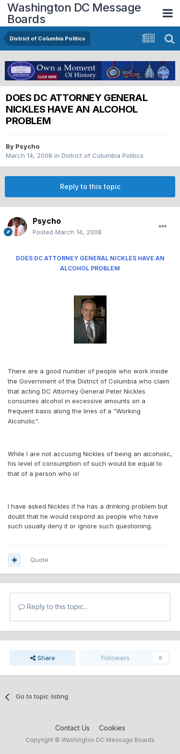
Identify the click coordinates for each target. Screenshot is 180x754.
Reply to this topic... (53, 606)
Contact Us (72, 728)
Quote (39, 559)
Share (42, 658)
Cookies (112, 728)
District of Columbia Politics (102, 155)
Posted (67, 232)
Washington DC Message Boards (74, 13)
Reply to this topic (90, 186)
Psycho (27, 146)
